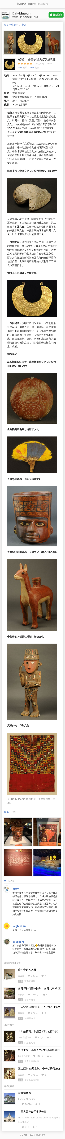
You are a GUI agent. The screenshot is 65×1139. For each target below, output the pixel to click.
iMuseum (40, 1135)
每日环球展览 (11, 24)
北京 (24, 24)
